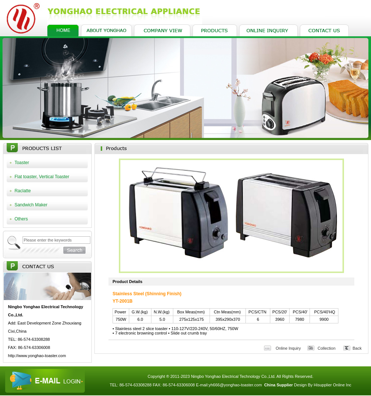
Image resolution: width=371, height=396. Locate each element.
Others (21, 219)
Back (356, 348)
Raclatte (22, 190)
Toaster (21, 162)
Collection (326, 348)
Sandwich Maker (30, 204)
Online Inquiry (288, 348)
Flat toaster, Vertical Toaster (41, 176)
